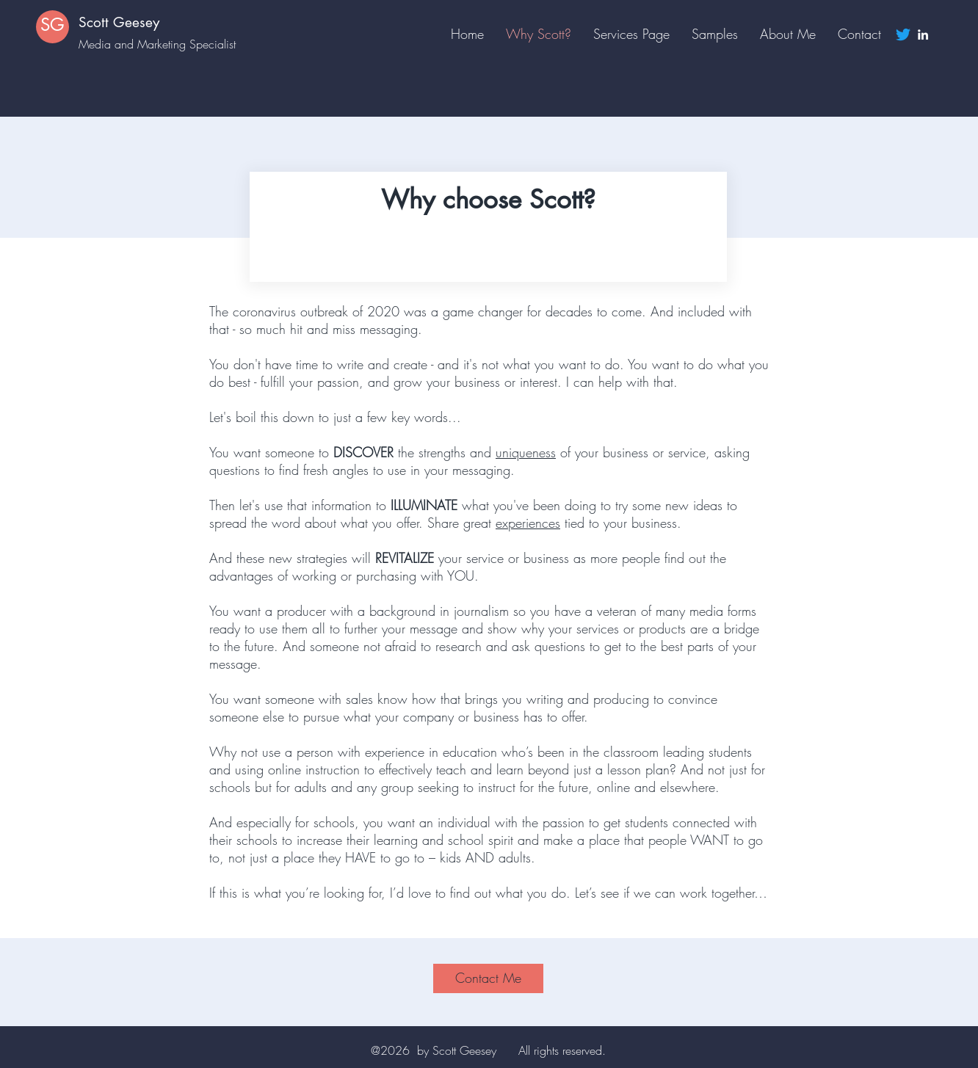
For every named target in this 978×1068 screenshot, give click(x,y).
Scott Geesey (119, 22)
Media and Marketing (134, 44)
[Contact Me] (488, 978)
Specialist (212, 44)
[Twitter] (903, 34)
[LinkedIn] (923, 34)
